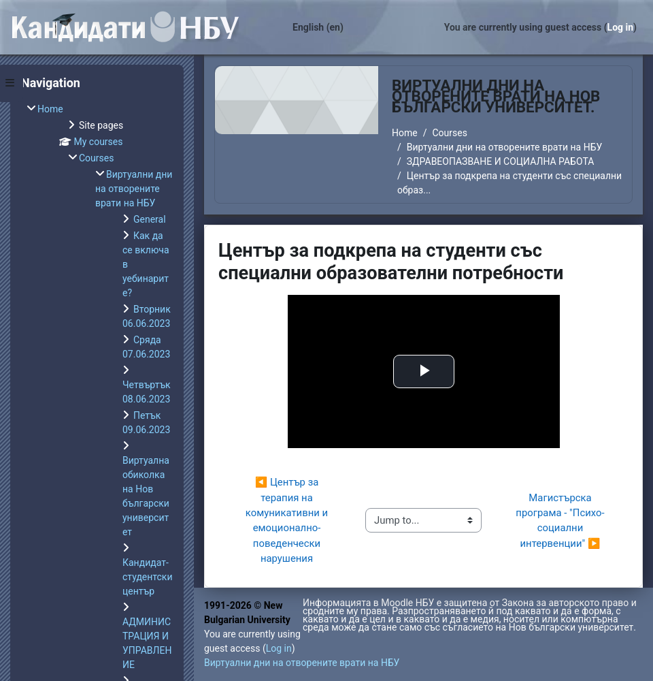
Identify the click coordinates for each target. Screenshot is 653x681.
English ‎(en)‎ (318, 27)
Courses (449, 132)
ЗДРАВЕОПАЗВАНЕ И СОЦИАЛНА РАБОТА (501, 161)
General (149, 219)
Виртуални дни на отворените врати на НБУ (504, 147)
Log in (620, 27)
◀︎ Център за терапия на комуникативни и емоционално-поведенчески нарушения (288, 520)
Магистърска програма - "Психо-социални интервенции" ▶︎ (560, 521)
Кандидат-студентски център (147, 577)
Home (405, 132)
